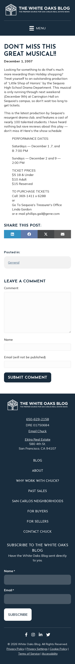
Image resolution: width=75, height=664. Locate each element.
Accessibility (50, 653)
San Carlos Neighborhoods (37, 501)
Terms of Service (29, 653)
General (13, 262)
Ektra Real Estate (37, 439)
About (37, 470)
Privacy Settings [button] (37, 649)
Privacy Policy (15, 649)
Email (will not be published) (25, 357)
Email (9, 590)
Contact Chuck (37, 531)
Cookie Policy (58, 649)
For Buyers (37, 511)
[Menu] (37, 28)
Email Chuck (37, 431)
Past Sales (37, 491)
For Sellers (37, 521)
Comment (11, 288)
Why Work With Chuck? (37, 481)
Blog (37, 460)
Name (8, 340)
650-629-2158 (37, 419)
